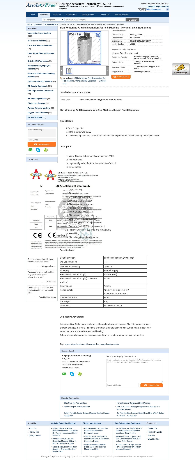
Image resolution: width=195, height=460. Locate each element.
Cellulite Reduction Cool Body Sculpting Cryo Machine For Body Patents (65, 449)
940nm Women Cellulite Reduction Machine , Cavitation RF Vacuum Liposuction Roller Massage (65, 431)
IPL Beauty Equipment (37, 86)
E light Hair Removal (36, 103)
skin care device (92, 344)
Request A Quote (155, 6)
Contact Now (41, 144)
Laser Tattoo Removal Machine (41, 53)
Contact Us (104, 15)
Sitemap (151, 435)
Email (166, 6)
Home (32, 15)
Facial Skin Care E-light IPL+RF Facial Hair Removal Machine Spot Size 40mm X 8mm (129, 430)
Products (44, 15)
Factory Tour (71, 15)
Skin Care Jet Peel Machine (75, 403)
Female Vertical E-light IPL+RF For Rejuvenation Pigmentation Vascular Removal (128, 447)
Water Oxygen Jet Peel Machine (77, 407)
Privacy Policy (47, 456)
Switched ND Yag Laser (38, 61)
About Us (57, 15)
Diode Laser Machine (37, 41)
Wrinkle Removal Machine (39, 108)
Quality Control (88, 15)
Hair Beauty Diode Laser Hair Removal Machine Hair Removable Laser (96, 430)
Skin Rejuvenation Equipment (40, 91)
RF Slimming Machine (37, 99)
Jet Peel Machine (51, 24)
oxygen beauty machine (109, 344)
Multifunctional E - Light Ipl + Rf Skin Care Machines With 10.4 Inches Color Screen (128, 438)
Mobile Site (153, 439)
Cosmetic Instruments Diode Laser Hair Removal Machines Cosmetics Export (96, 438)
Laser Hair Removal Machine (40, 45)
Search (134, 20)
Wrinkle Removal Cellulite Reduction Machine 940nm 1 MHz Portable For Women (64, 441)
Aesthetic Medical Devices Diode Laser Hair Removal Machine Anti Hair (95, 447)
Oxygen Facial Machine (38, 113)
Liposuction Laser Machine (39, 33)
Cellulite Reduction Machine (40, 81)
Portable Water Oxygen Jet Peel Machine (133, 403)
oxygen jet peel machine (74, 344)
